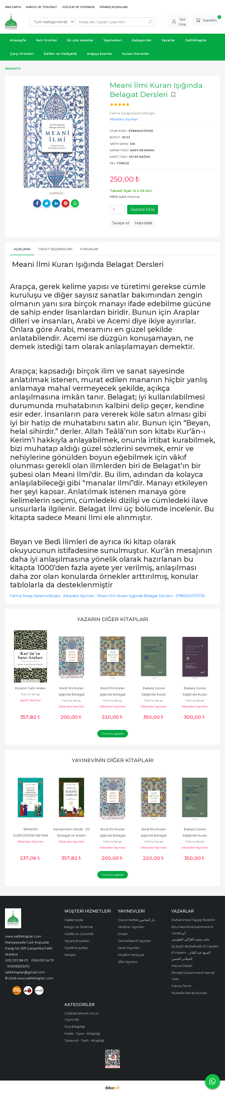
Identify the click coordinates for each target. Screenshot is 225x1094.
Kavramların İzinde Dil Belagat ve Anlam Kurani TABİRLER (72, 835)
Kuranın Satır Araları (30, 688)
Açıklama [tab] (22, 249)
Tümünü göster (112, 733)
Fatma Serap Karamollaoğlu (35, 596)
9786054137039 (190, 596)
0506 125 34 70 (42, 960)
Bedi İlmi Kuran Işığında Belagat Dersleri (72, 694)
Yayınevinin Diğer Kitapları (113, 760)
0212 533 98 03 (16, 960)
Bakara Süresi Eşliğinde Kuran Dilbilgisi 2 (195, 694)
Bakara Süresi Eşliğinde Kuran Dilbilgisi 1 (154, 694)
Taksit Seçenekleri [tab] (55, 249)
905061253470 (18, 966)
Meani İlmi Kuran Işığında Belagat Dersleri (135, 596)
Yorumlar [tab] (89, 249)
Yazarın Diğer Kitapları (112, 619)
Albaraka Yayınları (79, 596)
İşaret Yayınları (30, 700)
